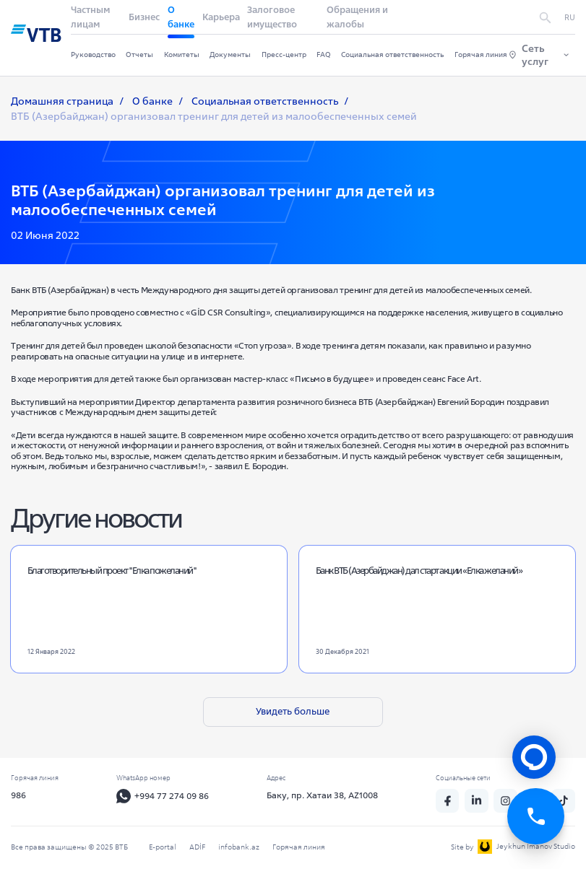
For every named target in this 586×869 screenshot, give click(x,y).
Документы (230, 54)
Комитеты (181, 54)
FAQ (323, 54)
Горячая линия (480, 54)
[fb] (448, 801)
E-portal (162, 847)
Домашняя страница (62, 101)
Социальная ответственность (392, 54)
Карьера (221, 17)
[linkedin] (477, 801)
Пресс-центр (284, 54)
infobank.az (238, 847)
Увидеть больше (292, 711)
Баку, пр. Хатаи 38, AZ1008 (323, 795)
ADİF (197, 847)
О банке (152, 101)
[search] (545, 17)
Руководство (93, 54)
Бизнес (144, 17)
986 (18, 795)
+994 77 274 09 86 (163, 797)
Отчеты (139, 54)
